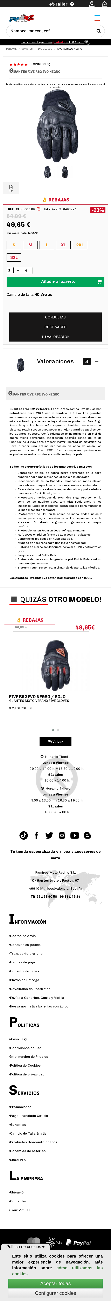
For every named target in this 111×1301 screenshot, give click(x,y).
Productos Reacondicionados (33, 1142)
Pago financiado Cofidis (28, 1116)
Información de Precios (28, 1057)
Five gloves (44, 48)
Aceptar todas (55, 1283)
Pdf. (11, 188)
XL (63, 244)
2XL (79, 244)
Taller (61, 4)
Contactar (18, 1201)
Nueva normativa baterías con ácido (38, 1006)
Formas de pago (22, 962)
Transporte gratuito (26, 954)
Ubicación (17, 1192)
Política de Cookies (25, 1065)
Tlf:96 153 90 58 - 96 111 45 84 (56, 897)
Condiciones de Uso (25, 1048)
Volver (55, 742)
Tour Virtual (19, 1210)
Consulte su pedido (25, 945)
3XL (14, 257)
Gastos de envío (22, 936)
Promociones (20, 1107)
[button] (53, 730)
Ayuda (23, 9)
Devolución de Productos (29, 989)
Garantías (17, 1125)
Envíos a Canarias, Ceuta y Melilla (36, 998)
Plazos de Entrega (24, 980)
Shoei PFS (17, 1160)
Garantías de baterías (27, 1151)
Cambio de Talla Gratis (28, 1133)
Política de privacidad (26, 1074)
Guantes (27, 48)
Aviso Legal (18, 1039)
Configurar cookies (55, 1293)
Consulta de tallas (24, 971)
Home (11, 48)
